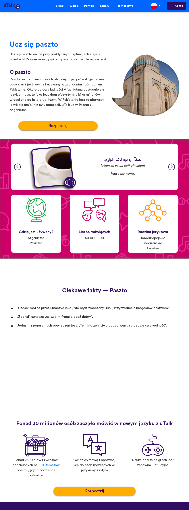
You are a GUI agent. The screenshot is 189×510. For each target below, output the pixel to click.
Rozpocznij (58, 126)
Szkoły (104, 5)
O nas (74, 5)
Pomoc (89, 5)
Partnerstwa (124, 5)
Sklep (60, 5)
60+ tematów (49, 465)
